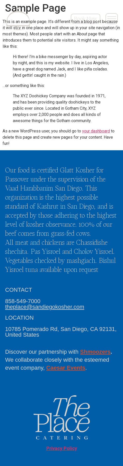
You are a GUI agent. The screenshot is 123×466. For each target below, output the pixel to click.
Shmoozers (95, 352)
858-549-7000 (22, 301)
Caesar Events (65, 368)
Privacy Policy (61, 448)
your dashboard (96, 131)
